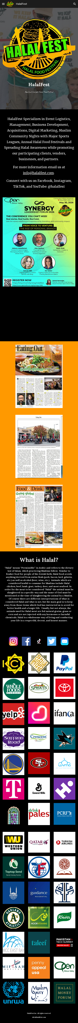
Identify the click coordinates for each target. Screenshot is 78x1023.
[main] (39, 88)
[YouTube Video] (39, 313)
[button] (3, 4)
